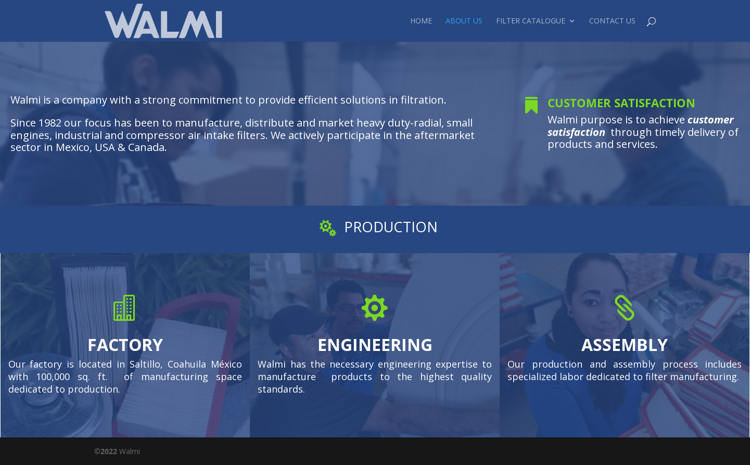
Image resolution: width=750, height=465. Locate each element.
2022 (108, 451)
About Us (464, 21)
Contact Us (612, 21)
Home (421, 21)
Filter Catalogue (530, 21)
